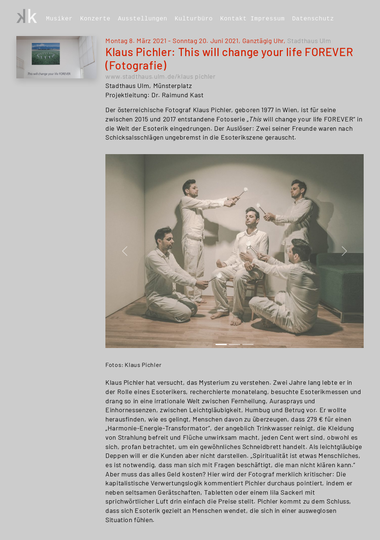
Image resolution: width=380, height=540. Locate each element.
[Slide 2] (247, 344)
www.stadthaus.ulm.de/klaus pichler (160, 76)
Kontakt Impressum (252, 19)
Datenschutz (313, 19)
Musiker (59, 19)
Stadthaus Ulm (309, 40)
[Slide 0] (221, 344)
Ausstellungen (142, 19)
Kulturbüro (194, 19)
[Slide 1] (234, 344)
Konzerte (95, 19)
